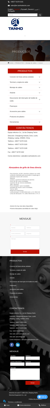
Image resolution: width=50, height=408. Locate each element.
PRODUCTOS (19, 63)
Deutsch (31, 9)
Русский (24, 9)
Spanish (17, 9)
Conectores (41, 63)
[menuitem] (25, 35)
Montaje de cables (31, 63)
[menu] (25, 35)
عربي (36, 9)
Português (11, 11)
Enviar (25, 251)
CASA (11, 63)
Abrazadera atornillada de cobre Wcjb (26, 208)
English (10, 9)
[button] (25, 35)
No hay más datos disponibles (24, 206)
